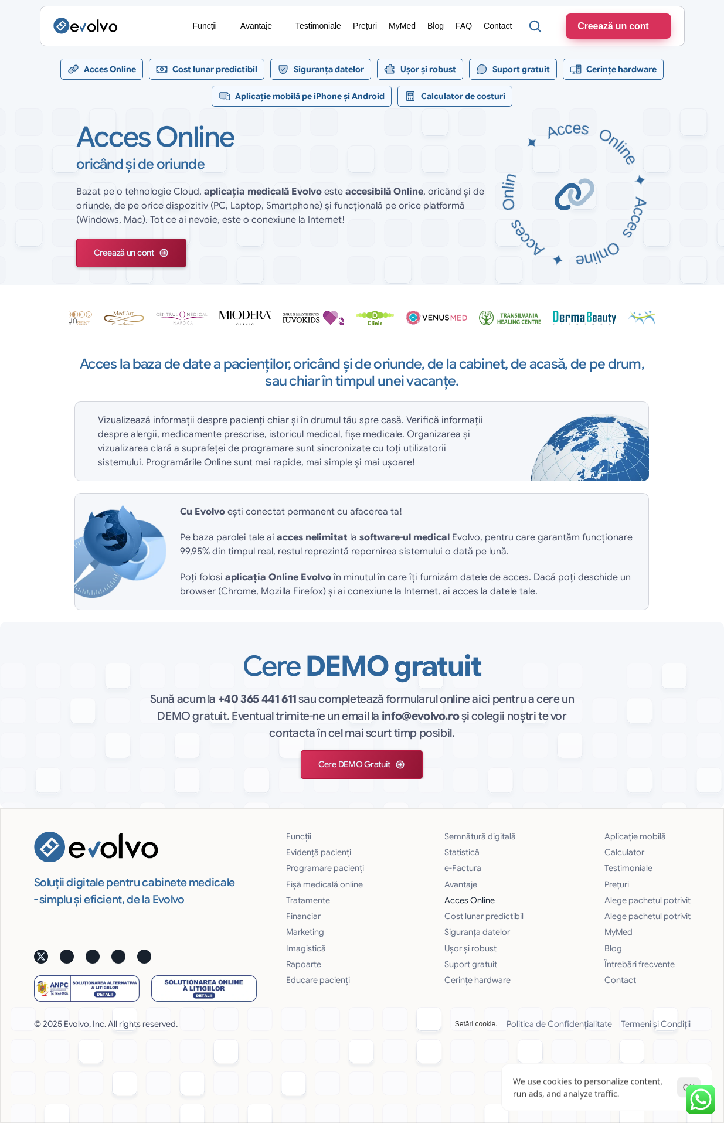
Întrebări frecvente (639, 964)
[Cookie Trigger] (476, 1023)
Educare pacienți (318, 980)
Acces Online (469, 900)
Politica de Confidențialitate (559, 1024)
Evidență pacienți (318, 852)
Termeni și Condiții (656, 1024)
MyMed (618, 932)
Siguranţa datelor (477, 932)
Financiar (303, 916)
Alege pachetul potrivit (647, 900)
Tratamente (308, 900)
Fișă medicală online (324, 884)
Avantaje (460, 884)
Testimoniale (628, 868)
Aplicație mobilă (635, 836)
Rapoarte (303, 964)
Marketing (305, 932)
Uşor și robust (470, 948)
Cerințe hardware (477, 980)
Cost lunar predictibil (484, 916)
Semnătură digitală (480, 836)
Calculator (624, 852)
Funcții (298, 836)
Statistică (462, 852)
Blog (613, 948)
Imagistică (306, 948)
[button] (131, 253)
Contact (620, 980)
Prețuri (616, 884)
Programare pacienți (325, 868)
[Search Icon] (535, 26)
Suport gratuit (470, 964)
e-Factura (462, 868)
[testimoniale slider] (362, 317)
